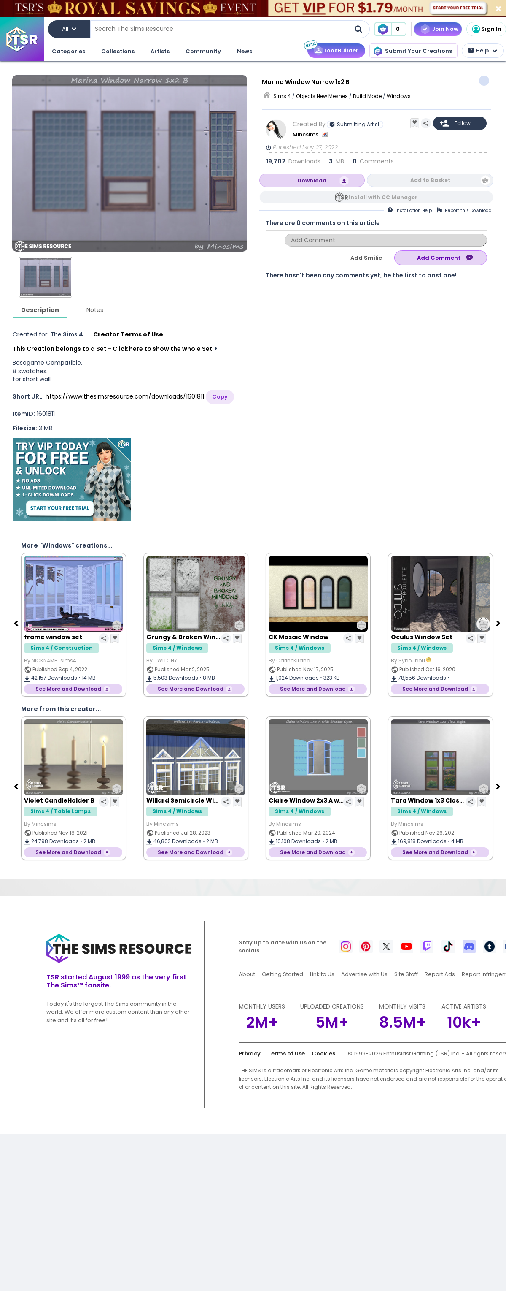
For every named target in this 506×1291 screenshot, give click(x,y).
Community (203, 51)
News (244, 51)
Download (311, 180)
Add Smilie (366, 258)
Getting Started (282, 974)
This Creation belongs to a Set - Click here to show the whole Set (113, 348)
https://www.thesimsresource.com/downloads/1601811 (125, 396)
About (247, 974)
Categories (68, 51)
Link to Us (322, 974)
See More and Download (68, 688)
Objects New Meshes (322, 96)
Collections (118, 51)
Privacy (250, 1054)
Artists (160, 51)
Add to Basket (430, 180)
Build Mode (367, 96)
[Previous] (17, 622)
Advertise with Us (364, 974)
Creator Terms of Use (128, 334)
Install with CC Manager (383, 197)
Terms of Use (286, 1054)
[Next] (499, 622)
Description (40, 310)
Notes (94, 310)
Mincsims (306, 134)
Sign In (486, 29)
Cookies (323, 1054)
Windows (399, 96)
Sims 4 (282, 96)
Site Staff (406, 974)
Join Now (445, 29)
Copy (220, 397)
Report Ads (440, 974)
